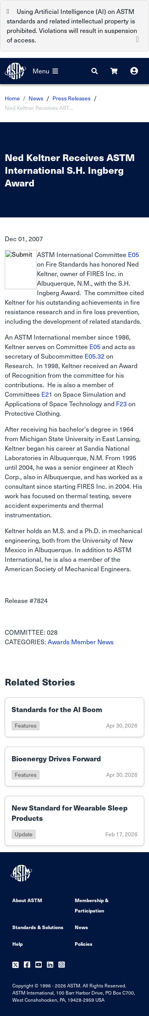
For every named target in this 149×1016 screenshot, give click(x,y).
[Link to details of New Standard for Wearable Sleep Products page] (74, 821)
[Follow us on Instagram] (61, 965)
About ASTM (27, 900)
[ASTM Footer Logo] (22, 873)
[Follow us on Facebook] (27, 965)
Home (12, 98)
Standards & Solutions (38, 927)
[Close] (137, 38)
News (36, 98)
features (26, 725)
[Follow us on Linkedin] (50, 965)
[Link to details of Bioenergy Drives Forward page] (74, 766)
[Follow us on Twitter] (15, 965)
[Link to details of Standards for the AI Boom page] (74, 717)
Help (17, 943)
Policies (84, 943)
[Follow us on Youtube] (38, 965)
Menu (45, 71)
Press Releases (71, 98)
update (24, 834)
